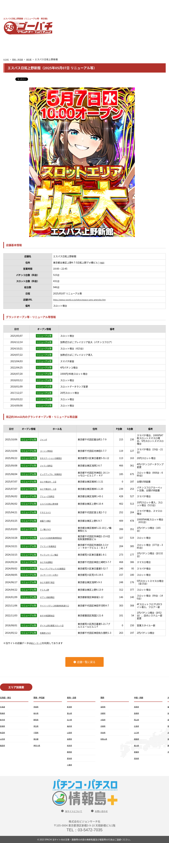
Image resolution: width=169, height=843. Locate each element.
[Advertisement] (114, 25)
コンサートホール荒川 (51, 574)
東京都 (34, 59)
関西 (103, 697)
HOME (6, 59)
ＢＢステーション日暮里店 (54, 458)
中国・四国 (140, 697)
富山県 (70, 713)
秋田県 (3, 732)
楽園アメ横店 (47, 520)
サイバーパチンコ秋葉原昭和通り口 (57, 605)
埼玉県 (36, 725)
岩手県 (3, 719)
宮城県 (3, 725)
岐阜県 (70, 745)
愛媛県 (137, 751)
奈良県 (103, 732)
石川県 (70, 719)
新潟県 (70, 706)
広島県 (137, 725)
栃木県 (36, 713)
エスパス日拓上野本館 (51, 503)
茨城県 (36, 706)
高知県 (137, 758)
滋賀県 (103, 706)
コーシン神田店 (48, 450)
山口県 (137, 732)
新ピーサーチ (38, 643)
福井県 (70, 725)
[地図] (103, 262)
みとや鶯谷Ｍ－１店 (50, 488)
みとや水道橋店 (48, 562)
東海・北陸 (73, 697)
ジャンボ (44, 439)
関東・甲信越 (20, 59)
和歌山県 (104, 738)
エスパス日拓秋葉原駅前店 (54, 537)
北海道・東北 (7, 697)
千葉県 (36, 732)
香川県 (137, 745)
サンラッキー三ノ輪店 (51, 554)
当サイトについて (72, 811)
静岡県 (70, 751)
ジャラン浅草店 (48, 465)
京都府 (103, 713)
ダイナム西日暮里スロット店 (55, 625)
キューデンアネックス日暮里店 (56, 568)
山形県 (3, 738)
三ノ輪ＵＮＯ (47, 529)
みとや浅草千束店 (49, 582)
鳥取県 (137, 706)
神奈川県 (37, 745)
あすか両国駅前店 (49, 615)
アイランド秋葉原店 (50, 546)
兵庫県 (103, 725)
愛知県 (70, 758)
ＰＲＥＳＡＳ (47, 512)
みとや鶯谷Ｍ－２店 (50, 481)
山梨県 (70, 732)
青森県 (3, 713)
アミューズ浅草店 (49, 496)
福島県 (3, 745)
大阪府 (103, 719)
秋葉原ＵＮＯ (47, 632)
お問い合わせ (103, 811)
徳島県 (137, 738)
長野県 (70, 738)
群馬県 (36, 719)
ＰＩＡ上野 (45, 589)
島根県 (137, 713)
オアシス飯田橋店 (49, 597)
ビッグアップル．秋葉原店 (54, 474)
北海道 (3, 706)
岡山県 (137, 719)
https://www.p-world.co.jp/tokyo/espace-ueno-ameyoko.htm (86, 299)
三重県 (70, 764)
